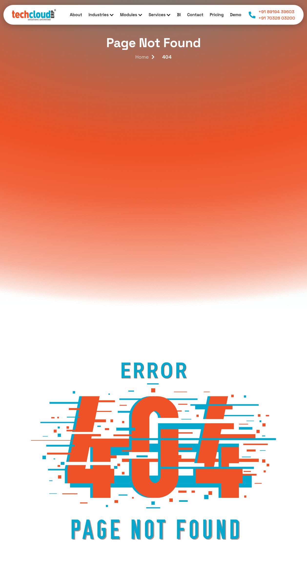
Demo (235, 14)
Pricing (217, 14)
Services (160, 15)
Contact (195, 14)
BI (179, 14)
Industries (101, 15)
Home (142, 57)
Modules (131, 15)
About (76, 14)
